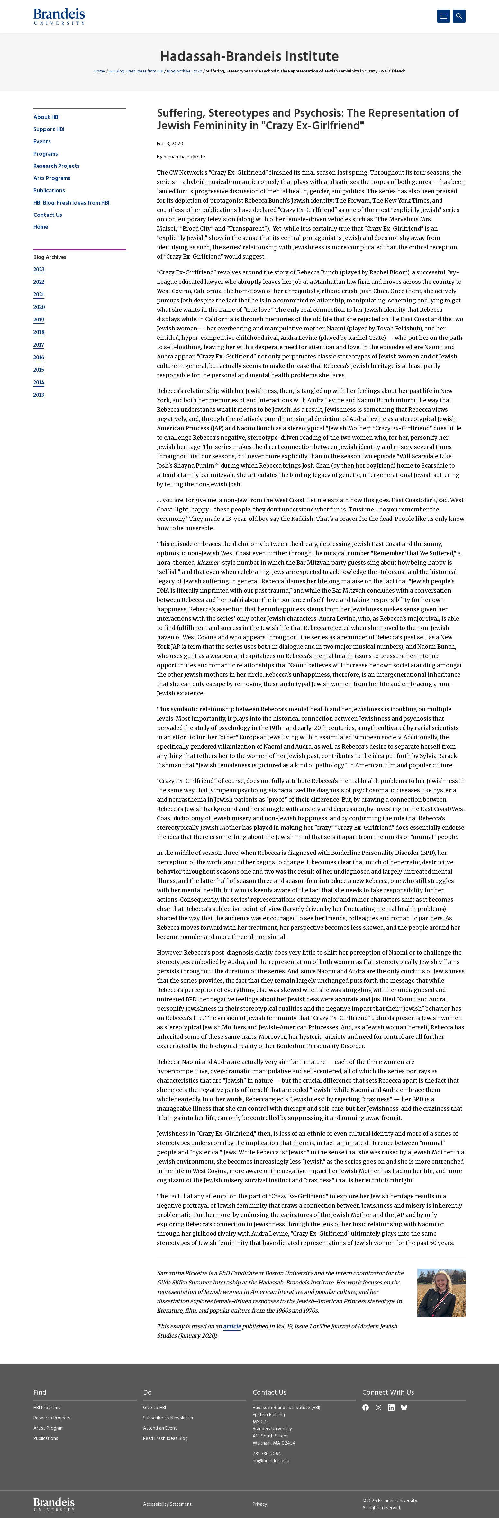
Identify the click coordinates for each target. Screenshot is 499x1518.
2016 (38, 357)
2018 (39, 332)
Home (99, 71)
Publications (49, 191)
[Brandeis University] (59, 16)
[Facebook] (365, 1407)
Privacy (260, 1504)
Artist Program (48, 1428)
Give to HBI (154, 1408)
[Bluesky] (404, 1407)
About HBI (46, 117)
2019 (38, 320)
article (232, 1326)
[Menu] (443, 16)
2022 (38, 282)
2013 (38, 395)
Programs (45, 154)
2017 (38, 345)
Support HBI (49, 129)
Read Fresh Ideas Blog (165, 1439)
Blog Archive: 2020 (184, 71)
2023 (39, 269)
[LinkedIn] (391, 1407)
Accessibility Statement (167, 1504)
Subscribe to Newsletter (168, 1418)
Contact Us (47, 215)
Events (42, 142)
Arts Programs (51, 178)
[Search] (459, 16)
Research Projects (56, 166)
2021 (38, 294)
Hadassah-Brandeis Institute (249, 57)
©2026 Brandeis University (389, 1501)
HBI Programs (46, 1408)
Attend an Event (160, 1428)
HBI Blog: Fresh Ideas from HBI (136, 71)
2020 (39, 307)
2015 (38, 370)
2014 (38, 382)
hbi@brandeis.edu (271, 1461)
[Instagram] (378, 1407)
